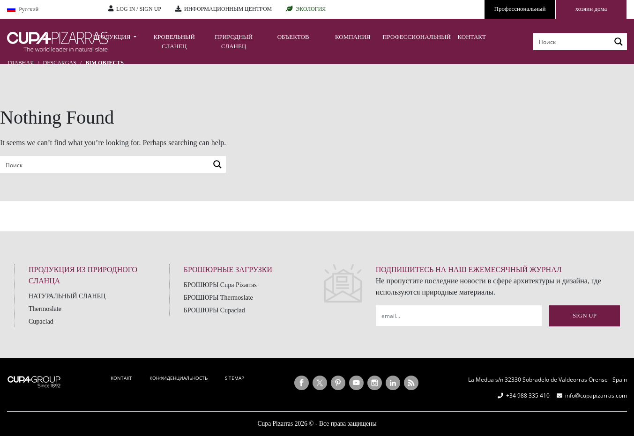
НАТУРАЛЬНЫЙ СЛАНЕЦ (67, 296)
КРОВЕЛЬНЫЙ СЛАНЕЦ (174, 41)
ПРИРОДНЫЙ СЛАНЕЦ (234, 41)
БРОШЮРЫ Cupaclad (214, 310)
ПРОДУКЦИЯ (112, 36)
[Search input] (572, 41)
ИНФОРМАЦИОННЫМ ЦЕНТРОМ (228, 9)
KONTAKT (121, 378)
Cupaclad (41, 321)
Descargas (59, 62)
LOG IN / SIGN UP (138, 9)
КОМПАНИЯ (353, 36)
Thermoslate (45, 308)
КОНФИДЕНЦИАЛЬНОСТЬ (178, 378)
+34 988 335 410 (528, 395)
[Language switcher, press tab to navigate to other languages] (50, 10)
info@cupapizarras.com (596, 395)
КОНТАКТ (471, 36)
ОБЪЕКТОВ (293, 36)
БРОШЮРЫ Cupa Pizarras (220, 284)
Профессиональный (520, 8)
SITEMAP (234, 378)
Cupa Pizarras (275, 423)
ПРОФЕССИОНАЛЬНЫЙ (412, 36)
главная (20, 62)
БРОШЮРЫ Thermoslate (218, 297)
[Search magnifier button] (619, 42)
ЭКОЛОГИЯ (311, 9)
